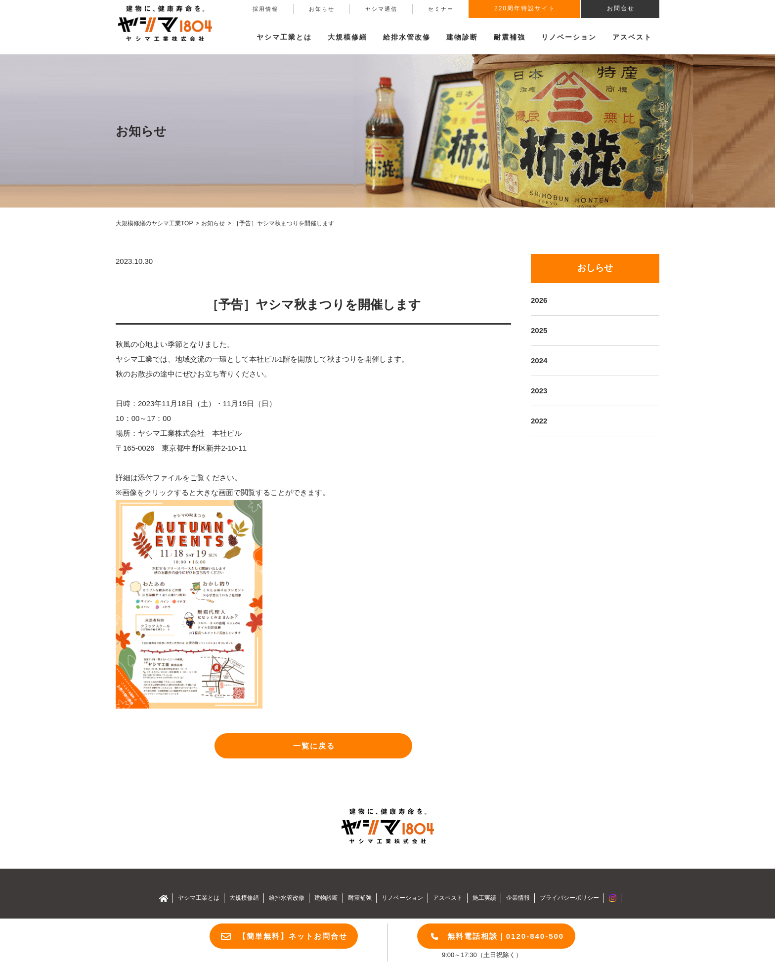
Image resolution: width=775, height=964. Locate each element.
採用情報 (265, 9)
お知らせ (322, 9)
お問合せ (621, 8)
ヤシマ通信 (381, 9)
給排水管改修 (407, 37)
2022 (539, 421)
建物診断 (462, 37)
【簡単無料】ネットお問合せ (292, 936)
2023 (539, 390)
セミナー (441, 9)
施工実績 (484, 897)
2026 (539, 300)
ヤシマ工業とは (198, 897)
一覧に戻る (314, 746)
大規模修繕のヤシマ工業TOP (154, 223)
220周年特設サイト (525, 8)
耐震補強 (509, 37)
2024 (539, 360)
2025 (539, 330)
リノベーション (569, 37)
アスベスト (632, 37)
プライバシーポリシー (569, 897)
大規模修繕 (244, 897)
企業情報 (518, 897)
